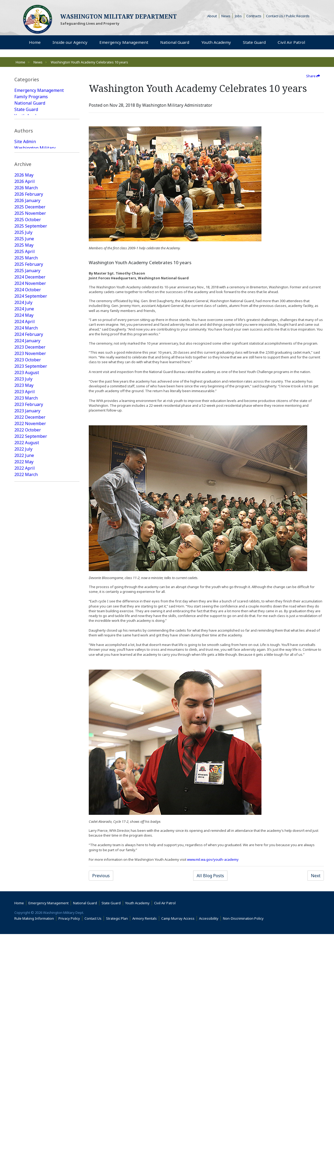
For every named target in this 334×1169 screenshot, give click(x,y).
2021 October (27, 570)
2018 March (26, 831)
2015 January (27, 1074)
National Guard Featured (39, 141)
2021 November (30, 564)
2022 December (29, 481)
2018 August (26, 800)
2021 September (30, 577)
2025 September (30, 290)
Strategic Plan (117, 1153)
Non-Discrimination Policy (244, 1153)
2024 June (24, 373)
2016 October (27, 940)
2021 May (23, 602)
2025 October (27, 283)
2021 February (28, 621)
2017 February (28, 914)
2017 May (23, 895)
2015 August (26, 1029)
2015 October (27, 1016)
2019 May (23, 749)
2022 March (26, 538)
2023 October (27, 424)
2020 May (23, 672)
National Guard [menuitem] (174, 42)
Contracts (253, 16)
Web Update (26, 209)
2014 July (23, 1099)
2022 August (26, 506)
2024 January (27, 405)
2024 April (24, 385)
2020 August (26, 653)
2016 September (30, 946)
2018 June (24, 812)
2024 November (30, 347)
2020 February (28, 691)
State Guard (26, 109)
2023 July (23, 443)
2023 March (26, 462)
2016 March (26, 984)
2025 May (23, 309)
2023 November (30, 417)
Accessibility (210, 1153)
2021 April (24, 608)
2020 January (27, 698)
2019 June (24, 742)
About (213, 16)
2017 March (26, 908)
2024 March (26, 392)
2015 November (30, 1010)
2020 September (30, 647)
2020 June (24, 666)
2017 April (24, 902)
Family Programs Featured (40, 148)
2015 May (23, 1048)
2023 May (23, 449)
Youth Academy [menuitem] (216, 42)
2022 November (30, 487)
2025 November (30, 277)
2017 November (30, 857)
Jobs (238, 16)
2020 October (27, 640)
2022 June (24, 519)
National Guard (29, 103)
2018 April (24, 825)
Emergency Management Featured (39, 125)
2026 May (23, 239)
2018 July (23, 806)
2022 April (24, 532)
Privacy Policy (69, 1153)
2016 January (27, 997)
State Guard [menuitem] (253, 42)
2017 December (29, 851)
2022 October (27, 494)
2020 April (24, 679)
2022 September (30, 500)
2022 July (23, 513)
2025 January (27, 334)
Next (315, 876)
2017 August (26, 876)
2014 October (27, 1086)
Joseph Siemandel (32, 203)
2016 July (23, 959)
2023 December (29, 411)
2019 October (27, 717)
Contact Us (93, 1153)
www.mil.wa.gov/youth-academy (213, 859)
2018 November (30, 780)
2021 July (23, 589)
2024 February (28, 398)
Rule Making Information (34, 1153)
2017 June (24, 889)
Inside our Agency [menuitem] (69, 42)
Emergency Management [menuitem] (123, 42)
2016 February (28, 991)
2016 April (24, 978)
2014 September (30, 1093)
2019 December (29, 704)
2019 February (28, 761)
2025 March (26, 322)
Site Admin (25, 184)
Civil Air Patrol (166, 1138)
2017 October (27, 863)
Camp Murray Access (179, 1153)
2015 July (23, 1035)
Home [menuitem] (35, 42)
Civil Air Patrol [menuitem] (292, 42)
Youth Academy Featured (38, 154)
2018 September (30, 793)
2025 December (29, 271)
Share (313, 76)
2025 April (24, 315)
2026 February (28, 258)
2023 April (24, 456)
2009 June (24, 1105)
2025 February (28, 328)
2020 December (29, 634)
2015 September (30, 1023)
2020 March (26, 685)
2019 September (30, 723)
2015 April (24, 1054)
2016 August (26, 953)
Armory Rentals (144, 1153)
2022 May (23, 526)
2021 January (27, 628)
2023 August (26, 436)
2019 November (30, 710)
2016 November (30, 933)
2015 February (28, 1067)
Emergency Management (39, 90)
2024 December (29, 341)
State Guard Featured (35, 135)
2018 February (28, 838)
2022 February (28, 545)
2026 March (26, 252)
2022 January (27, 551)
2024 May (23, 379)
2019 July (23, 736)
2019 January (27, 768)
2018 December (29, 774)
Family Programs (31, 97)
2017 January (27, 921)
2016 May (23, 972)
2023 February (28, 468)
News (225, 16)
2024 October (27, 354)
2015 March (26, 1061)
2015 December (29, 1004)
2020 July (23, 659)
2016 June (24, 965)
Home (20, 62)
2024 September (30, 360)
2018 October (27, 787)
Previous (101, 876)
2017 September (30, 870)
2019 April (24, 755)
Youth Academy (29, 116)
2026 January (27, 264)
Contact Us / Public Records (288, 16)
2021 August (26, 583)
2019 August (26, 730)
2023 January (27, 475)
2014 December (29, 1080)
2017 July (23, 882)
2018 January (27, 844)
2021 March (26, 615)
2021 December (29, 557)
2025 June (24, 303)
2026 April (24, 245)
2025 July (23, 296)
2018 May (23, 819)
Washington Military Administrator (35, 193)
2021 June (24, 596)
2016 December (29, 927)
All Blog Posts (210, 876)
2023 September (30, 430)
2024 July (23, 366)
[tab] (46, 79)
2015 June (24, 1042)
